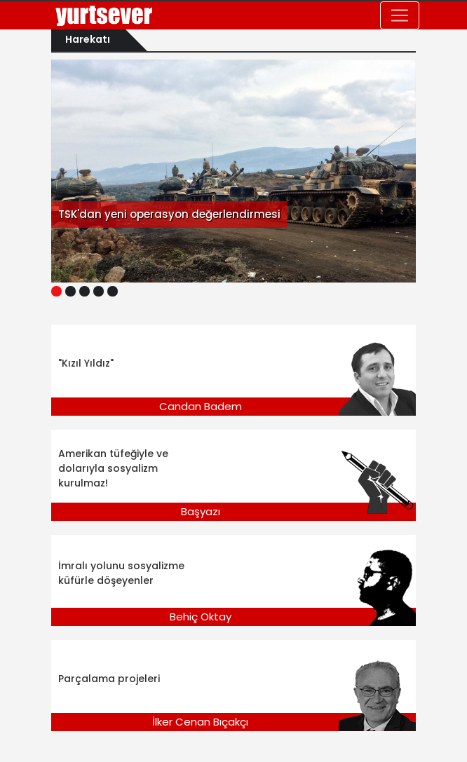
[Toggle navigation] (399, 15)
